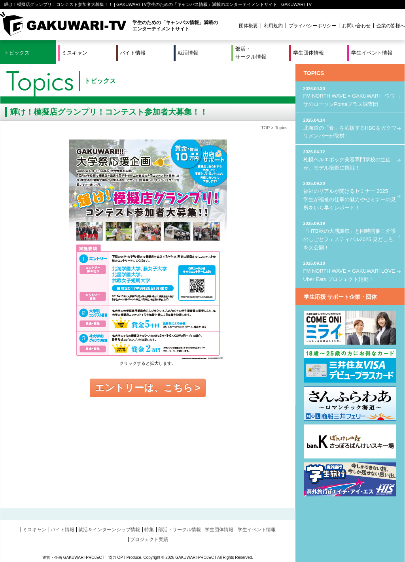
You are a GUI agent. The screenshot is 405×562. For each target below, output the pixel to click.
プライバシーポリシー (312, 25)
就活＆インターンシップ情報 (109, 529)
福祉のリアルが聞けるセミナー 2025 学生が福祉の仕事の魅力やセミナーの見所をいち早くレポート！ (350, 195)
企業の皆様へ (391, 25)
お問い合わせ (356, 25)
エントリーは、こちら (144, 388)
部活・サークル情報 (250, 53)
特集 (149, 529)
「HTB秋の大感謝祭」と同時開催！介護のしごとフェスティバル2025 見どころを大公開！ (350, 235)
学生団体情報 (308, 53)
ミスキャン (74, 53)
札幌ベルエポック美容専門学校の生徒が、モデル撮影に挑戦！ (350, 159)
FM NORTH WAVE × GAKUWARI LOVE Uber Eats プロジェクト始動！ (350, 271)
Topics (281, 127)
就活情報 (188, 53)
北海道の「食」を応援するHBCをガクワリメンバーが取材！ (350, 128)
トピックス (17, 53)
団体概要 (248, 25)
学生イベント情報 (371, 53)
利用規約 (273, 25)
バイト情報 (133, 53)
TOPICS (314, 73)
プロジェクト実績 (149, 539)
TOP (265, 127)
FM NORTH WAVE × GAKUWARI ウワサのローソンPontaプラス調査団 (350, 96)
